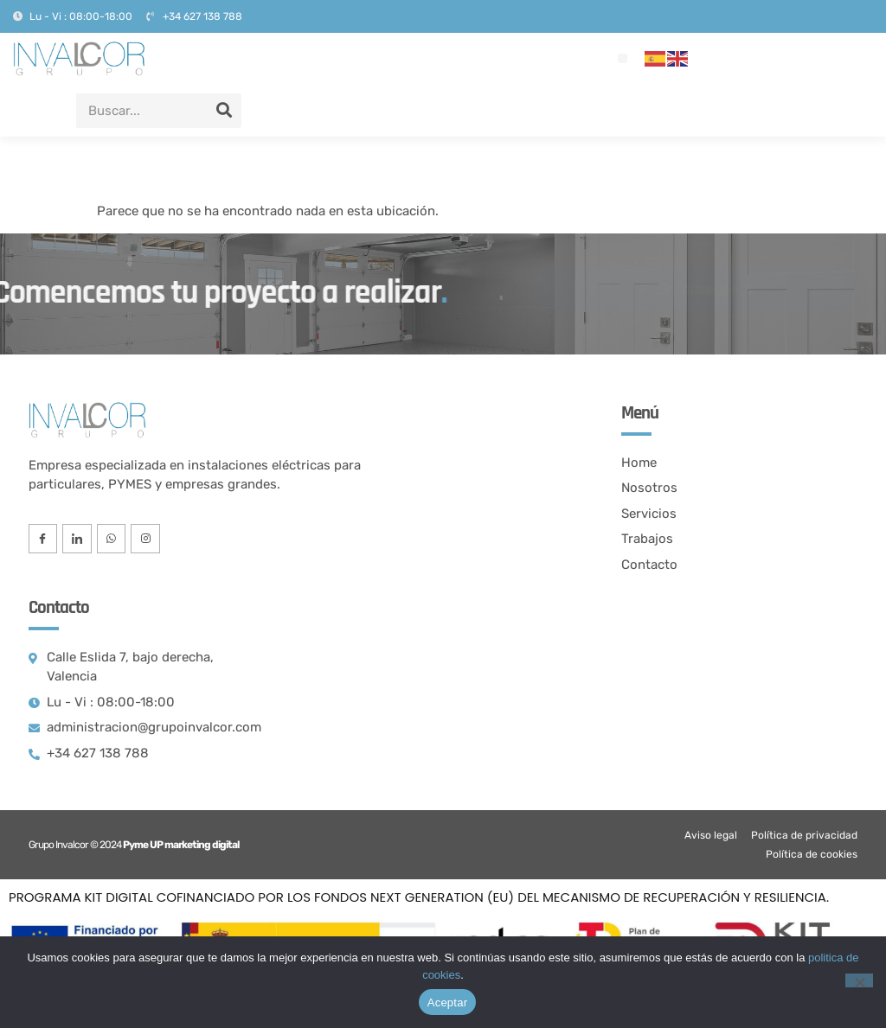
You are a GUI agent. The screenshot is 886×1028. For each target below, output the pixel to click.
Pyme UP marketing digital (181, 845)
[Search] (224, 110)
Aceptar (447, 1002)
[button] (622, 58)
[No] (859, 980)
